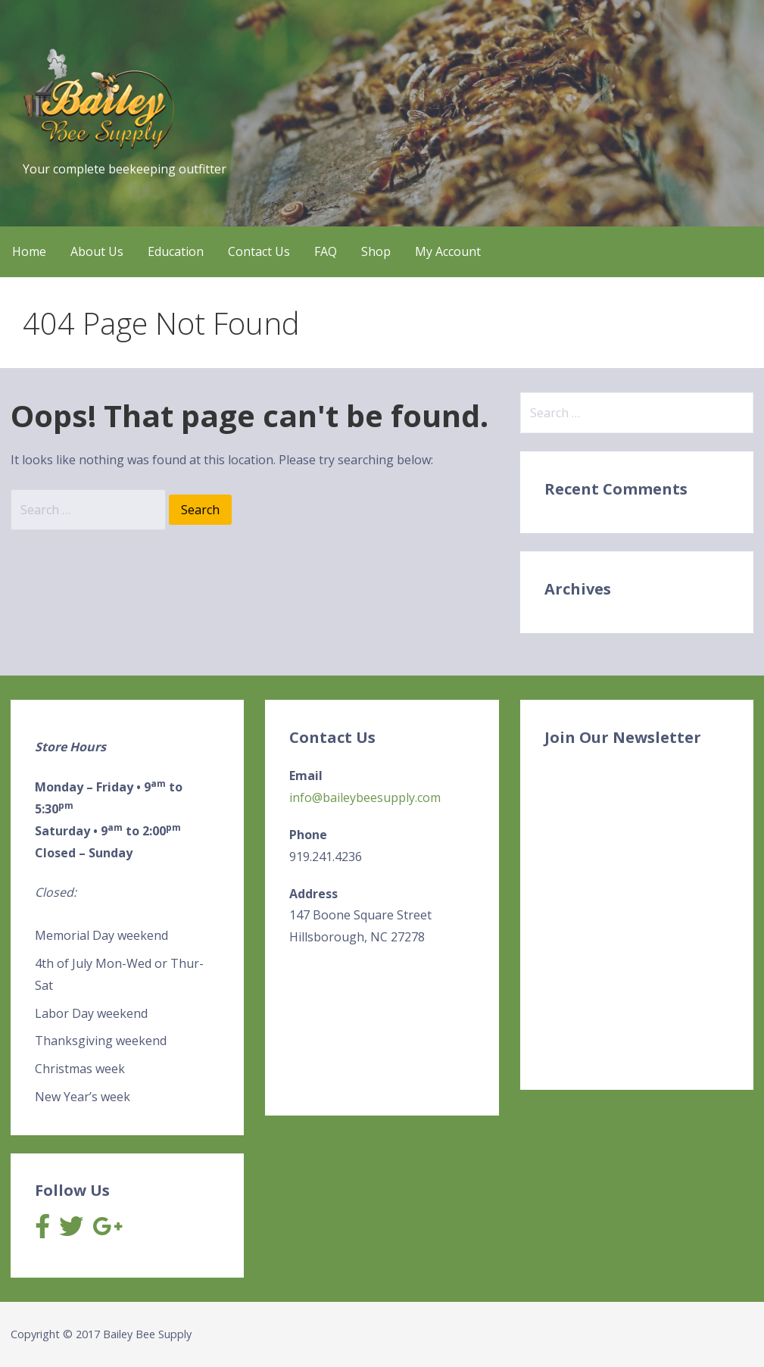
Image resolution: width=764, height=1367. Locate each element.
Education (176, 251)
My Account (448, 251)
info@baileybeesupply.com (365, 797)
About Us (96, 251)
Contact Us (259, 251)
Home (29, 251)
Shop (376, 251)
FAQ (325, 251)
